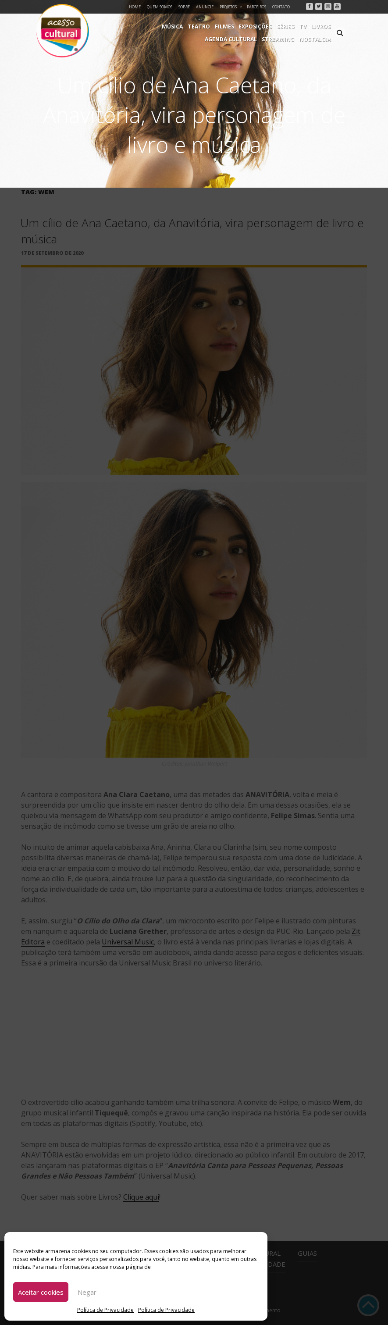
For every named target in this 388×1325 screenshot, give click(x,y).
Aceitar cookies (41, 1292)
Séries (231, 26)
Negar (87, 1292)
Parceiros (256, 7)
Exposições (201, 26)
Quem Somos (159, 7)
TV (247, 26)
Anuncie (205, 7)
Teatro (146, 26)
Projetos (231, 7)
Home (135, 7)
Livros (265, 26)
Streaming (279, 39)
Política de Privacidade (105, 1310)
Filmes (170, 26)
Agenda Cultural (305, 26)
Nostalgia (315, 39)
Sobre (184, 7)
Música (120, 26)
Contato (281, 7)
